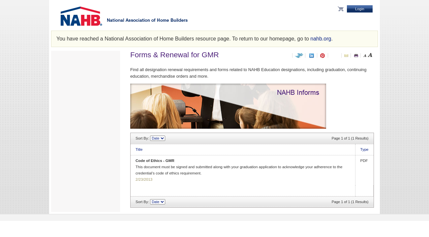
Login (359, 9)
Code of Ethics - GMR (155, 161)
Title (139, 149)
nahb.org (320, 38)
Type (364, 149)
